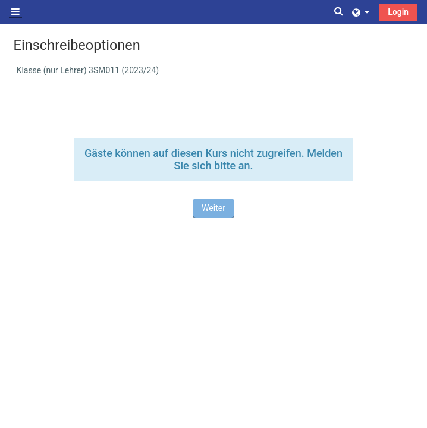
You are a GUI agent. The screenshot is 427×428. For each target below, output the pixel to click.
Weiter (213, 208)
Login (398, 12)
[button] (339, 11)
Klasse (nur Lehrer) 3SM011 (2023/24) (88, 70)
